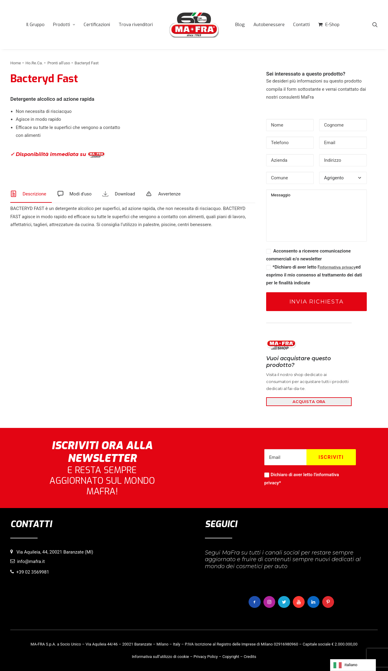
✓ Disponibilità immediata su (57, 154)
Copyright (230, 656)
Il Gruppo (35, 25)
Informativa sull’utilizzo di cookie (160, 656)
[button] (375, 24)
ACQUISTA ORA (309, 401)
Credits (250, 656)
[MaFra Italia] (194, 24)
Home (15, 63)
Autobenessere (269, 25)
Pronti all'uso (58, 63)
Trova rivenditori (136, 25)
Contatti (301, 25)
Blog (240, 25)
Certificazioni (97, 25)
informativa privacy (337, 267)
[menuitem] (35, 24)
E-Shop (332, 25)
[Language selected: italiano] (353, 665)
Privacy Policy (205, 656)
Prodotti (64, 25)
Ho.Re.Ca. (34, 63)
